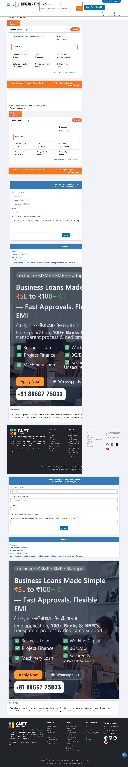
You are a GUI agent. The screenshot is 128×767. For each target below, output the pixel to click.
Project (70, 437)
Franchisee (52, 442)
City (88, 435)
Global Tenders (73, 435)
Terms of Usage (74, 467)
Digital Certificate (74, 442)
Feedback (52, 437)
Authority (90, 437)
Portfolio (36, 449)
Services (14, 449)
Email (15, 208)
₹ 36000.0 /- (40, 57)
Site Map (90, 446)
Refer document (64, 57)
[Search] (79, 8)
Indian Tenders (73, 433)
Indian (38, 67)
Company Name (19, 192)
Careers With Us (54, 444)
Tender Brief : (18, 46)
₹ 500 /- (16, 57)
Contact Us (52, 450)
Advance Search (94, 7)
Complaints (52, 439)
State (88, 433)
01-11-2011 (17, 67)
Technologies (25, 449)
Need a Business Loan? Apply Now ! (64, 72)
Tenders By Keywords (94, 439)
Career (13, 451)
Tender (60, 67)
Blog (88, 444)
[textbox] (12, 522)
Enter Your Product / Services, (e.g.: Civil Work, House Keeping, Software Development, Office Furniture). (45, 219)
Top (124, 755)
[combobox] (64, 522)
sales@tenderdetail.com (114, 437)
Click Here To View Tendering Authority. (29, 36)
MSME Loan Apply (74, 457)
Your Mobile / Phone (21, 200)
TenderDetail (79, 470)
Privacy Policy (86, 467)
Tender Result (72, 439)
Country (89, 442)
